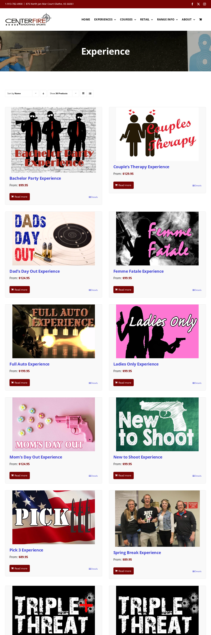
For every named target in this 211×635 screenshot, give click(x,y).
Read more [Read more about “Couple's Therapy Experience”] (124, 185)
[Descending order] (43, 93)
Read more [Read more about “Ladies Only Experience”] (124, 382)
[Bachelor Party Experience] (53, 139)
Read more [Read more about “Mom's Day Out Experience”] (21, 475)
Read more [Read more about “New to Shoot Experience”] (124, 475)
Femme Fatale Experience (138, 271)
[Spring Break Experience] (157, 518)
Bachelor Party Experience (35, 178)
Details (94, 197)
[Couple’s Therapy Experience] (157, 134)
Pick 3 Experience (26, 550)
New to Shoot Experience (137, 457)
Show (58, 93)
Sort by (14, 93)
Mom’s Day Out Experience (35, 457)
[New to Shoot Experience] (157, 424)
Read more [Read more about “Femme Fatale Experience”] (124, 289)
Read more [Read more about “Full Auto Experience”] (21, 382)
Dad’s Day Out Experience (34, 271)
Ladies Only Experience (136, 364)
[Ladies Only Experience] (157, 331)
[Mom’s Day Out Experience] (53, 424)
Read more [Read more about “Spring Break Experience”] (124, 571)
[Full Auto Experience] (53, 331)
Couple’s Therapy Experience (141, 166)
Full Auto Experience (29, 364)
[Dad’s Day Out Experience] (53, 238)
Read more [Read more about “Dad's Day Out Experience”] (21, 289)
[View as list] (90, 93)
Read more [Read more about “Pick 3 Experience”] (21, 568)
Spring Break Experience (137, 552)
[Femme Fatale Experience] (157, 238)
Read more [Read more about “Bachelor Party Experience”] (21, 196)
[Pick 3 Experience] (53, 517)
